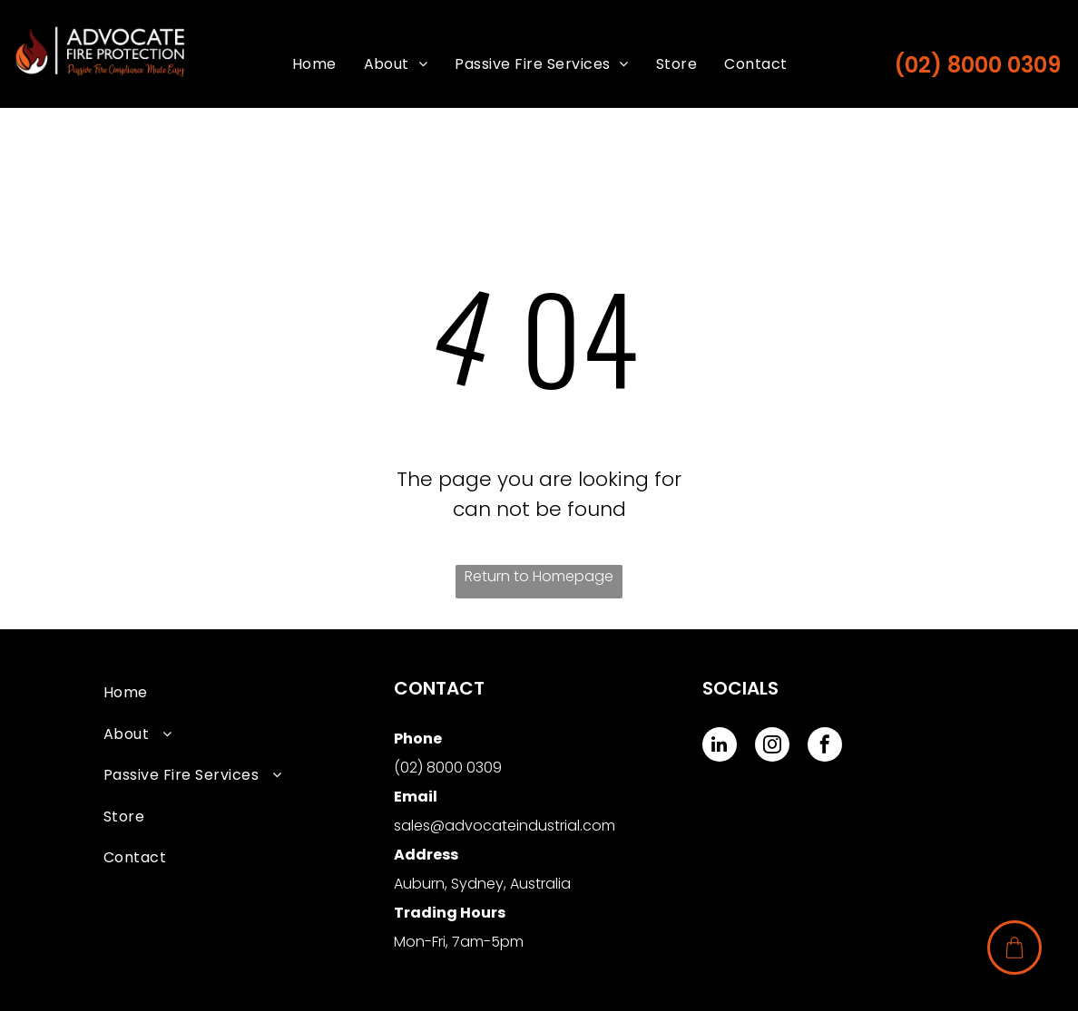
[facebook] (825, 746)
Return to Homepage (539, 576)
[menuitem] (314, 64)
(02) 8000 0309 (977, 65)
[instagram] (772, 746)
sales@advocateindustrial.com (504, 825)
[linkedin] (719, 746)
